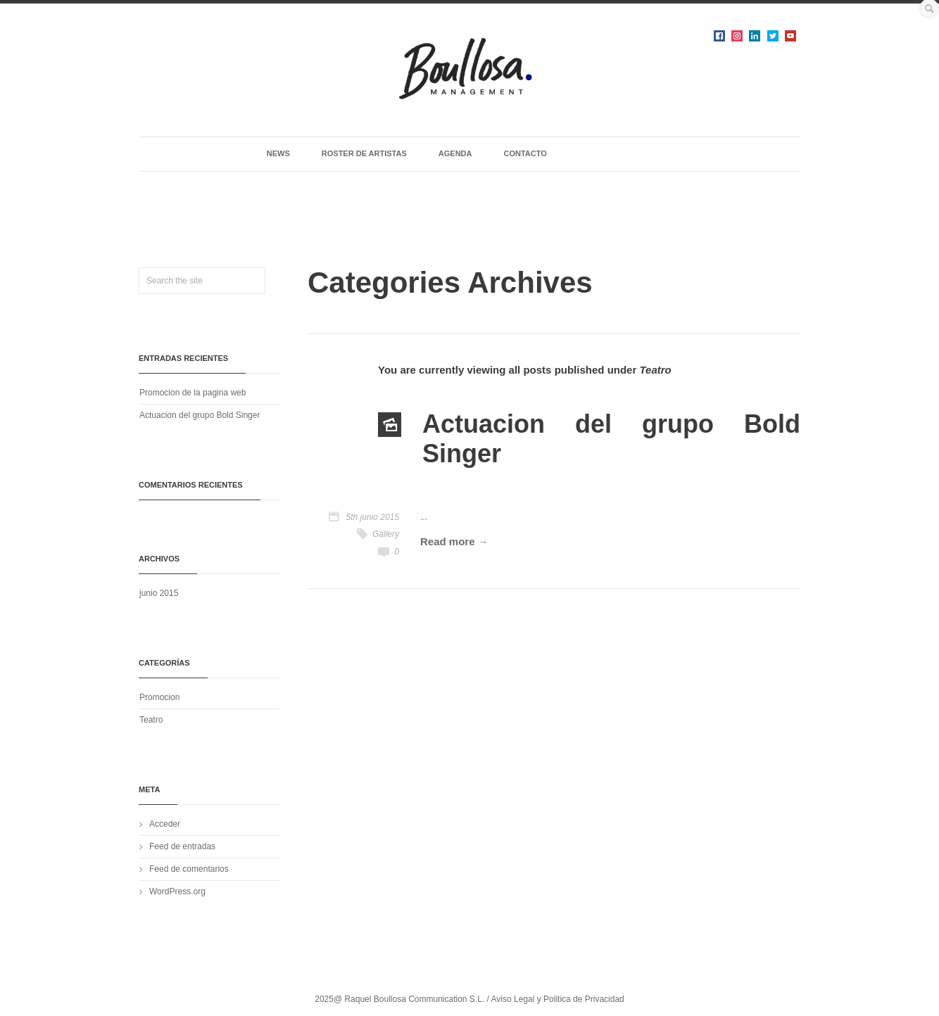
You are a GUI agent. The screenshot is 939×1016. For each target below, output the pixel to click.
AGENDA (455, 153)
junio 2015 (158, 593)
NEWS (278, 153)
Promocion (159, 697)
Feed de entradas (182, 846)
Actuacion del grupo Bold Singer (199, 415)
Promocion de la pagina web (192, 393)
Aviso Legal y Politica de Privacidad (557, 999)
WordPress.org (177, 891)
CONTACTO (524, 153)
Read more (447, 541)
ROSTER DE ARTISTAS (364, 153)
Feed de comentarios (189, 869)
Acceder (164, 824)
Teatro (151, 720)
